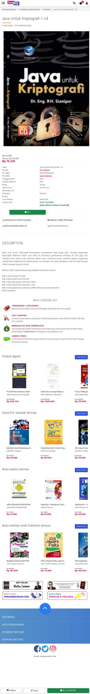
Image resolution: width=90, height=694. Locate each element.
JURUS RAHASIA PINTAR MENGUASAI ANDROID (27, 504)
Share (34, 690)
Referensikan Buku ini (57, 226)
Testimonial (28, 331)
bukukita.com (50, 656)
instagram (52, 648)
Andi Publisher (46, 176)
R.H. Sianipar (45, 170)
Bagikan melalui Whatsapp (60, 220)
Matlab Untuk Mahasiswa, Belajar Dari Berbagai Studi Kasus (32, 448)
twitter (45, 648)
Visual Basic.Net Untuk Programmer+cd (57, 448)
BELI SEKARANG (68, 690)
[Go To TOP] (45, 608)
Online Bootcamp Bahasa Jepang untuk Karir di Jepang (64, 391)
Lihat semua (81, 357)
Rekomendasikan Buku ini (14, 226)
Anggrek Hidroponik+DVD (18, 561)
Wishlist (11, 690)
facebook (37, 648)
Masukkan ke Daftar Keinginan (16, 220)
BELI (27, 212)
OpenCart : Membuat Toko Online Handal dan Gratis (63, 504)
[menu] (3, 3)
